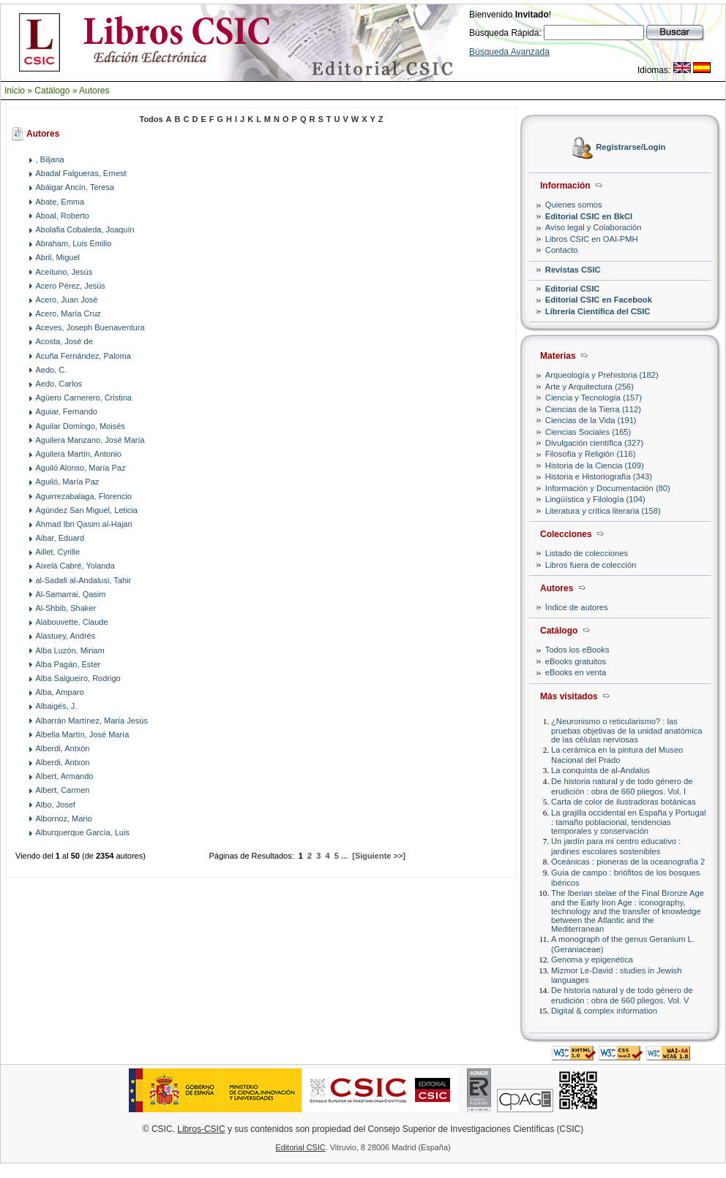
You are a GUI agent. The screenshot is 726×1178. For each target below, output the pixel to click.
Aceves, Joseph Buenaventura (90, 327)
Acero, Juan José (67, 299)
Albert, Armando (65, 776)
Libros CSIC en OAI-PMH (591, 239)
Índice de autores (576, 607)
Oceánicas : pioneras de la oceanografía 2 (628, 861)
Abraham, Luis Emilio (74, 243)
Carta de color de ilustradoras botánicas (623, 801)
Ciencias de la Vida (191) (591, 420)
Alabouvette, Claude (72, 622)
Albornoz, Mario (64, 818)
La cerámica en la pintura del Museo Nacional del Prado (617, 754)
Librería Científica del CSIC (598, 311)
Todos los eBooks (577, 649)
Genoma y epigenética (592, 959)
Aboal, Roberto (62, 215)
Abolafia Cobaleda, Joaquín (85, 229)
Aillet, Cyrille (58, 551)
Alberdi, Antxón (63, 748)
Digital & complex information (604, 1010)
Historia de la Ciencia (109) (594, 465)
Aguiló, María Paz (68, 481)
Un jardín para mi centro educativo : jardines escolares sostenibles (616, 846)
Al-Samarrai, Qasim (71, 594)
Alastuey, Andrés (66, 635)
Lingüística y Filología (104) (595, 499)
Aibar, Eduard (60, 537)
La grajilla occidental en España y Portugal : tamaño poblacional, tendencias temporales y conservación (628, 821)
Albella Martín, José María (83, 734)
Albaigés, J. (57, 706)
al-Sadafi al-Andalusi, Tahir (84, 580)
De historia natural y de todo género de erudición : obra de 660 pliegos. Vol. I (621, 786)
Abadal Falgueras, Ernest (81, 173)
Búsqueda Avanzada (509, 52)
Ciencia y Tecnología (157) (593, 397)
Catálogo (52, 91)
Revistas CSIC (573, 269)
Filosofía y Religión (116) (590, 453)
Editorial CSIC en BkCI (588, 216)
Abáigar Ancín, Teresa (75, 187)
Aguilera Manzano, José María (90, 440)
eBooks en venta (575, 672)
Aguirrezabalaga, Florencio (84, 496)
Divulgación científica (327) (594, 442)
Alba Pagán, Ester (68, 664)
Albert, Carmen (63, 790)
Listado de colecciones (586, 553)
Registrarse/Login (630, 147)
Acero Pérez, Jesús (70, 285)
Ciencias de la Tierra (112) (593, 409)
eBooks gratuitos (575, 661)
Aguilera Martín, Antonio (78, 453)
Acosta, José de (64, 341)
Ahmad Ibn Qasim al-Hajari (84, 524)
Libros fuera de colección (590, 564)
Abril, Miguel (58, 257)
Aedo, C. (51, 369)
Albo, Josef (55, 804)
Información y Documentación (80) (607, 488)
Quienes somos (573, 204)
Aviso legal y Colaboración (593, 227)
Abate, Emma (60, 201)
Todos (150, 119)
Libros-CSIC (201, 1129)
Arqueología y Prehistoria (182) (602, 374)
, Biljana (50, 159)
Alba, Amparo (60, 692)
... (344, 855)
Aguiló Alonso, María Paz (81, 467)
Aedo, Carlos (59, 383)
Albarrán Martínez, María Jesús (92, 720)
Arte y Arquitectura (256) (589, 386)
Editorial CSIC (572, 288)
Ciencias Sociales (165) (588, 432)
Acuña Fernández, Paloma (83, 356)
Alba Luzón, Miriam (70, 650)
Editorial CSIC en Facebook (598, 299)
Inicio (14, 91)
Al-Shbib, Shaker (66, 608)
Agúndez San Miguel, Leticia (87, 510)
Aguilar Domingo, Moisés (80, 426)
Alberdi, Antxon (63, 762)
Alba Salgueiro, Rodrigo (78, 678)
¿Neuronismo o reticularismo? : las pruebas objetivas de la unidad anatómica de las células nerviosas (627, 730)
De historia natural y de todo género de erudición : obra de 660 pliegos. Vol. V (621, 995)
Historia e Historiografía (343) (598, 476)
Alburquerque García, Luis (83, 832)
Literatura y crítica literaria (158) (603, 510)
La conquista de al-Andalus (600, 770)
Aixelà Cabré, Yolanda (75, 565)
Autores (94, 91)
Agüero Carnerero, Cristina (84, 397)
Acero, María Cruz (68, 313)
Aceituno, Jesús (64, 271)
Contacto (561, 250)
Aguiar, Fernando (66, 411)
